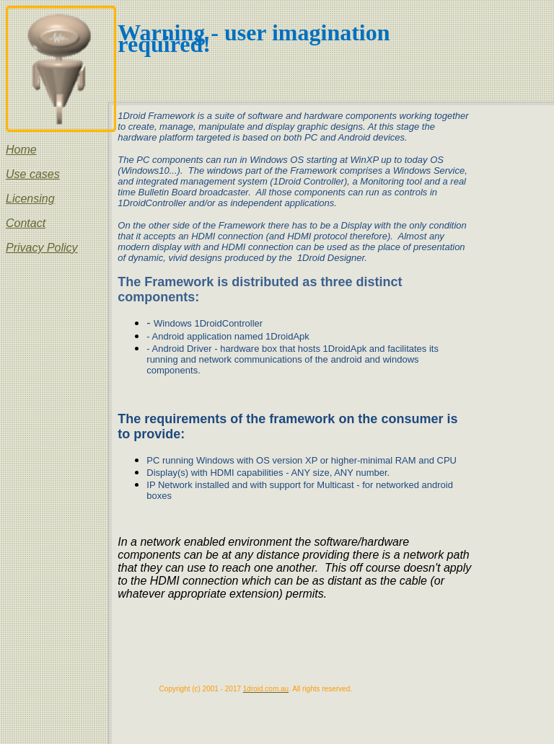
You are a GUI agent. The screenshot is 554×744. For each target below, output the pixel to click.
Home (21, 149)
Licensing (30, 198)
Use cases (33, 174)
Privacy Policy (42, 248)
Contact (25, 223)
